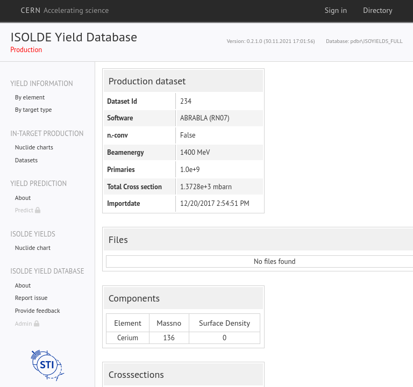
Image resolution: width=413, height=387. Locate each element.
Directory (377, 10)
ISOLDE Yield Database (73, 36)
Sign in (336, 10)
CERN (64, 10)
